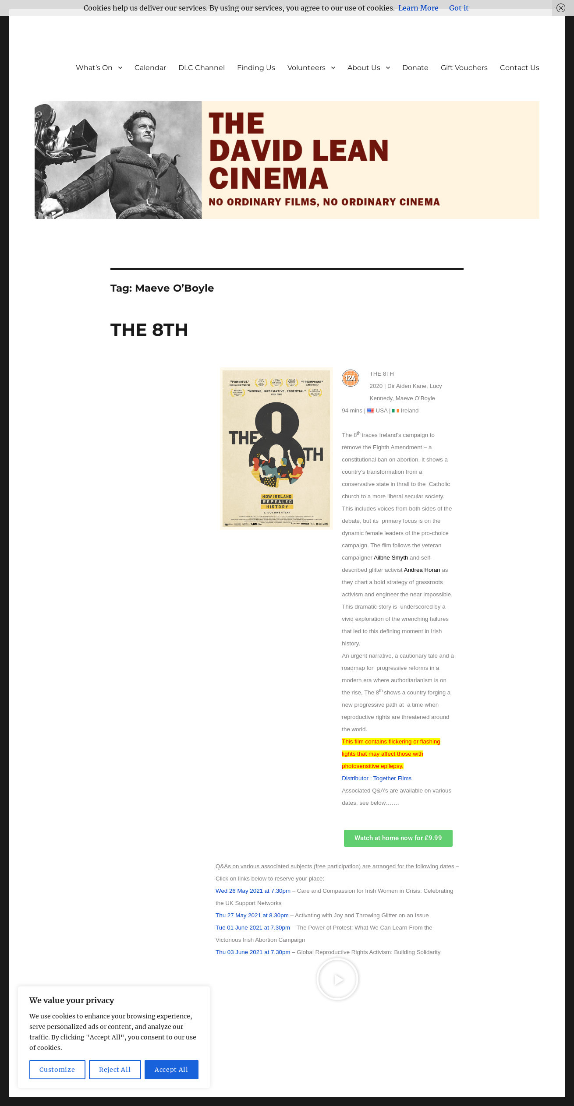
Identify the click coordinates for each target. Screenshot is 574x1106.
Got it (459, 8)
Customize (57, 1070)
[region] (114, 1037)
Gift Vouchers (464, 67)
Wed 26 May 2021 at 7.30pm (253, 891)
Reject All (115, 1070)
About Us (363, 67)
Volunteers (306, 67)
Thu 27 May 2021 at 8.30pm (252, 915)
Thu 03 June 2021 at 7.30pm (253, 952)
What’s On (94, 67)
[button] (337, 979)
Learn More (418, 8)
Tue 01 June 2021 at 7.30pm (253, 927)
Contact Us (519, 67)
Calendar (150, 67)
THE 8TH (149, 329)
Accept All (171, 1070)
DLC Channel (201, 67)
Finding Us (256, 67)
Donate (415, 67)
